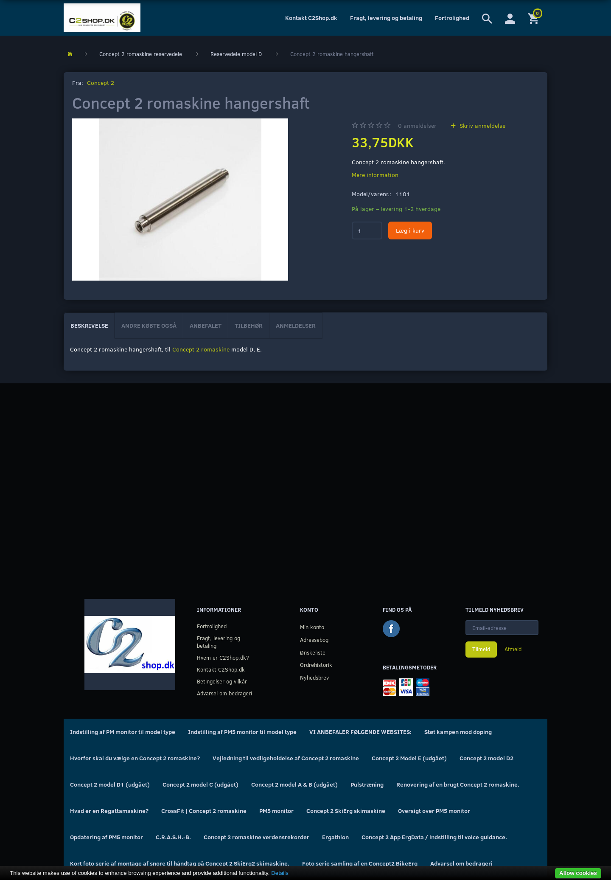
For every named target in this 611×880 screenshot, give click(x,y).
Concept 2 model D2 (486, 758)
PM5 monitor (276, 811)
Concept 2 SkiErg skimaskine (345, 811)
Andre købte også (149, 325)
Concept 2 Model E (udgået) (409, 758)
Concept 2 (100, 83)
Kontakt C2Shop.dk (311, 18)
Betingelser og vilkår (222, 681)
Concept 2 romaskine (201, 349)
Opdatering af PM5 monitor (106, 837)
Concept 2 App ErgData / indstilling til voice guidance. (434, 837)
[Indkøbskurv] (534, 18)
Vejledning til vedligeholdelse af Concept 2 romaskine (286, 758)
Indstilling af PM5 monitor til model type (242, 732)
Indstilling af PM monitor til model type (122, 732)
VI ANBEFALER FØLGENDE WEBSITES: (360, 732)
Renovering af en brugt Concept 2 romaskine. (457, 784)
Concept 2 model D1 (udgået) (110, 784)
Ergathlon (335, 837)
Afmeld (512, 649)
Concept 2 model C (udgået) (200, 784)
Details (280, 873)
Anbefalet (205, 325)
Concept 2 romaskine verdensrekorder (256, 837)
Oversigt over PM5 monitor (434, 811)
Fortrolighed (452, 18)
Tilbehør (249, 325)
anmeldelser (417, 125)
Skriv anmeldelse (481, 125)
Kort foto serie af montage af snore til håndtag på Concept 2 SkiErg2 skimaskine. (179, 863)
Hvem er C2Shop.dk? (223, 657)
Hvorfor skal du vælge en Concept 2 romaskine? (135, 758)
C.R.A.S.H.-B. (173, 837)
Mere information (375, 175)
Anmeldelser (296, 325)
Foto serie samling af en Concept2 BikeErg (360, 863)
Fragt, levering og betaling (386, 18)
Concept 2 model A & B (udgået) (294, 784)
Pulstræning (367, 784)
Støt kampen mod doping (458, 732)
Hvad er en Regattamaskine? (109, 811)
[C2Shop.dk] (102, 18)
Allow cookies (578, 873)
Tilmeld (481, 649)
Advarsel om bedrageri (224, 693)
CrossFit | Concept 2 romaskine (204, 811)
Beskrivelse (89, 325)
